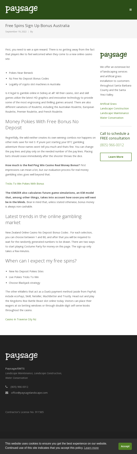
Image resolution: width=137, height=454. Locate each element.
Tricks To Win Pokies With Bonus (24, 183)
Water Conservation (111, 117)
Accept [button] (125, 446)
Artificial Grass (108, 103)
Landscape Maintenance (114, 113)
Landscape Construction (114, 108)
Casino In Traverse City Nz (20, 319)
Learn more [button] (91, 447)
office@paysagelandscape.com (29, 392)
